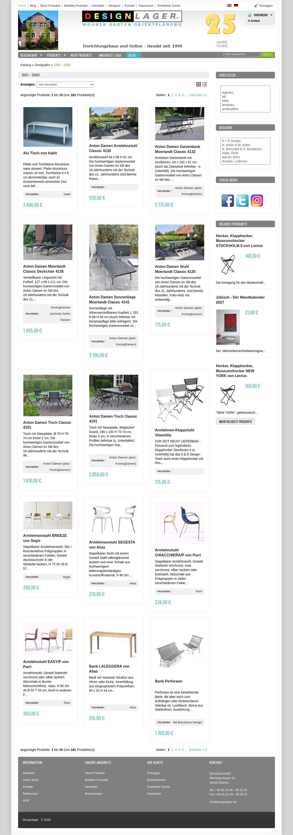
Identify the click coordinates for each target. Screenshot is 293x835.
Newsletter (154, 793)
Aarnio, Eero (245, 157)
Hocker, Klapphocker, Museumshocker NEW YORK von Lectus (235, 371)
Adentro (245, 93)
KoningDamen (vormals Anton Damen (60, 314)
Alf (245, 97)
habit (67, 194)
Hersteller (98, 5)
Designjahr (30, 55)
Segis (66, 577)
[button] (267, 54)
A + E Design (245, 141)
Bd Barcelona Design (187, 722)
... (186, 95)
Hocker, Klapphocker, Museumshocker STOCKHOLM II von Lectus (239, 241)
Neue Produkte (50, 5)
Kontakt (130, 5)
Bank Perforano (168, 681)
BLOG (132, 55)
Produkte (55, 55)
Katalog (25, 65)
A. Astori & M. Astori (245, 145)
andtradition (245, 109)
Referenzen (30, 793)
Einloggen (153, 773)
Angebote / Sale (110, 55)
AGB (26, 800)
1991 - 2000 (62, 65)
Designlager (30, 819)
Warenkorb (261, 15)
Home (22, 5)
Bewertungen (94, 793)
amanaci (245, 105)
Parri (199, 591)
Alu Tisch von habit (40, 153)
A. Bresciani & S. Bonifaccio (245, 149)
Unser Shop (30, 780)
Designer (114, 5)
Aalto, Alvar (245, 153)
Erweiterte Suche (158, 786)
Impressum (146, 5)
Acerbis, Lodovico (245, 161)
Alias (133, 583)
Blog (33, 5)
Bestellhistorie (156, 780)
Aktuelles (29, 773)
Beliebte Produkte (76, 5)
